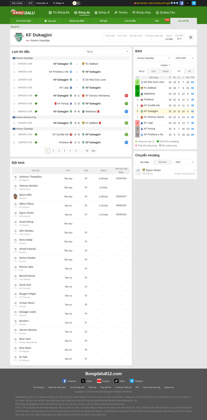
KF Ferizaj (63, 103)
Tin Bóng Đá (59, 12)
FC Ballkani (92, 63)
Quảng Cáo (165, 12)
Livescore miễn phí (123, 387)
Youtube (103, 381)
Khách (166, 71)
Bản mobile (17, 3)
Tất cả (141, 71)
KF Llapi (64, 87)
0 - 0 (77, 111)
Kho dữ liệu (183, 21)
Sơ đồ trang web (77, 387)
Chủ (154, 71)
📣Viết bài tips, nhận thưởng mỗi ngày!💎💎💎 (156, 3)
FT (179, 71)
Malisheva (91, 111)
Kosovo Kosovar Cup (26, 117)
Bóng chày (141, 12)
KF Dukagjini (61, 63)
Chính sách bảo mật (151, 387)
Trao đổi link (106, 387)
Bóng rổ (102, 12)
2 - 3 (77, 134)
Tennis (120, 12)
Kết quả (103, 21)
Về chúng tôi (38, 387)
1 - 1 (77, 142)
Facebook (69, 381)
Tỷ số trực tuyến (23, 21)
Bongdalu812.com (103, 373)
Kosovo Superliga (38, 40)
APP (30, 3)
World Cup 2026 (76, 21)
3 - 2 (77, 123)
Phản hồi (92, 387)
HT (189, 71)
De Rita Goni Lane (96, 79)
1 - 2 (77, 103)
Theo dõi (50, 20)
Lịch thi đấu (130, 21)
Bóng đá (82, 12)
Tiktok (119, 381)
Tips (162, 20)
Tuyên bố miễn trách (57, 387)
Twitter (86, 381)
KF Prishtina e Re (59, 71)
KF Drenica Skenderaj (98, 95)
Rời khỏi (162, 162)
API (137, 387)
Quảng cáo (169, 387)
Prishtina (64, 142)
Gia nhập (144, 162)
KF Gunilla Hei (61, 134)
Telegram (136, 381)
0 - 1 (77, 95)
